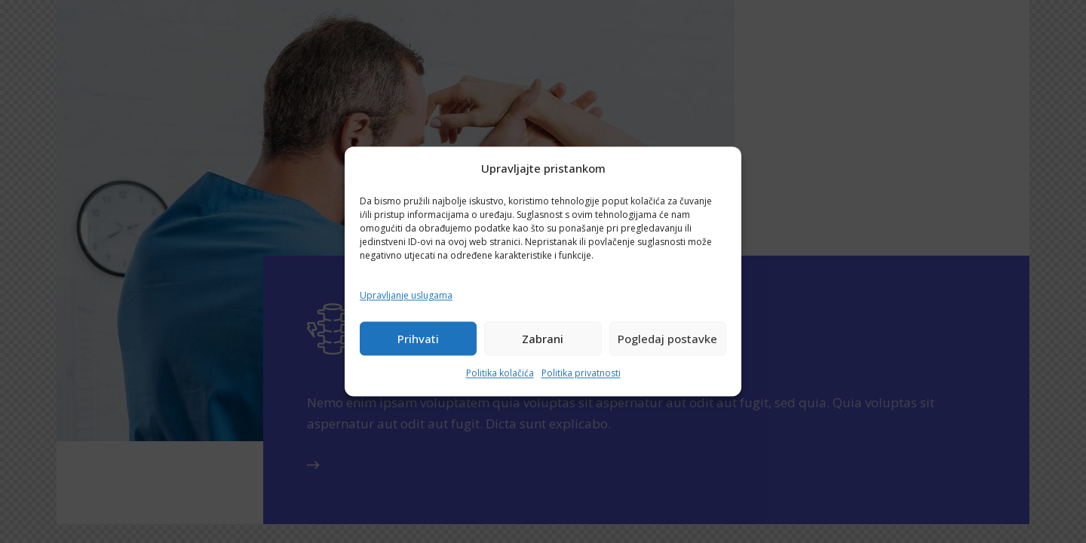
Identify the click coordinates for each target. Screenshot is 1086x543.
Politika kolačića (500, 373)
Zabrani (542, 338)
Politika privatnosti (581, 373)
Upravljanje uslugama (406, 295)
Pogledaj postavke (667, 338)
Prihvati (418, 338)
